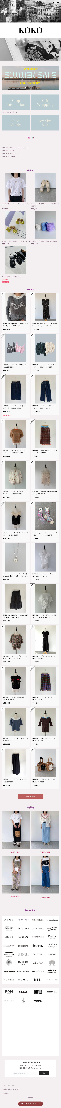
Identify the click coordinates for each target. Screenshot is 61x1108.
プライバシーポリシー (10, 1086)
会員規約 (6, 1093)
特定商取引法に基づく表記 (11, 1089)
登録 (43, 1073)
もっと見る (30, 796)
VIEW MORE (16, 852)
